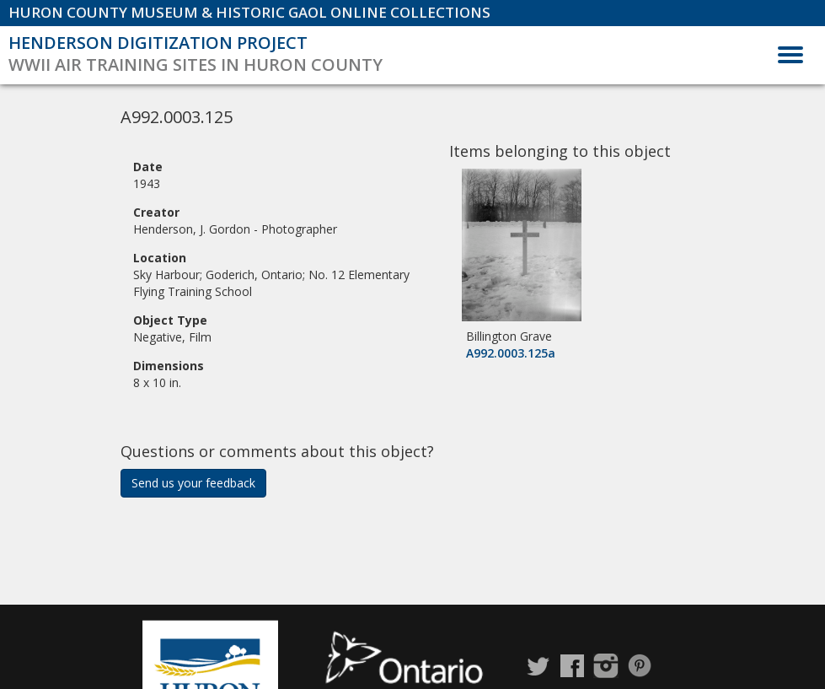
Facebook (572, 666)
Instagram (606, 666)
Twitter (538, 666)
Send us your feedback (193, 483)
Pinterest (639, 666)
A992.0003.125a (510, 353)
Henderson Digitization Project (158, 42)
